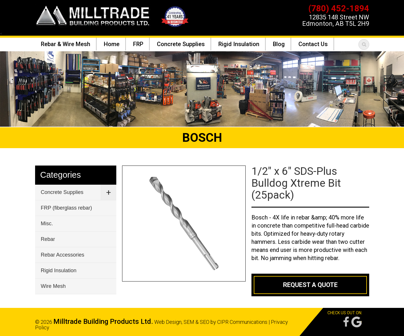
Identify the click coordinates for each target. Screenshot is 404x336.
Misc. (47, 223)
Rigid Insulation (59, 270)
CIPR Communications (242, 322)
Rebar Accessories (62, 255)
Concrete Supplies (62, 192)
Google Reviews (356, 322)
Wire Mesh (53, 286)
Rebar (48, 239)
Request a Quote (310, 284)
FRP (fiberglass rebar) (66, 208)
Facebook (345, 322)
